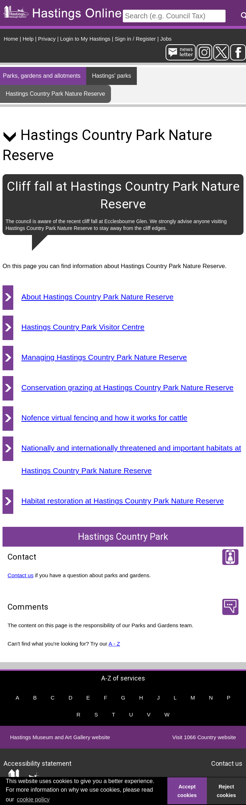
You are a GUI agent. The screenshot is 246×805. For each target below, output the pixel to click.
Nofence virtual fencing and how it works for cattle (104, 417)
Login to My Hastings (85, 39)
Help (28, 39)
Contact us (20, 575)
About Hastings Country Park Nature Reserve (98, 297)
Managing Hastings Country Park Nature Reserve (104, 357)
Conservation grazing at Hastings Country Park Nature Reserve (128, 387)
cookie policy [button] (33, 799)
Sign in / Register (135, 39)
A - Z (114, 644)
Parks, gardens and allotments (41, 76)
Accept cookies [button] (187, 791)
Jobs (166, 39)
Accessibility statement (37, 763)
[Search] (174, 16)
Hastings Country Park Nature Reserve (55, 94)
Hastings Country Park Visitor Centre (83, 327)
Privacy (47, 39)
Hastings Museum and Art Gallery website (60, 737)
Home (11, 39)
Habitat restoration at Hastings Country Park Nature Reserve (123, 501)
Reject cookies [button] (226, 791)
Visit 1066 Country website (204, 737)
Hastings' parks (111, 76)
